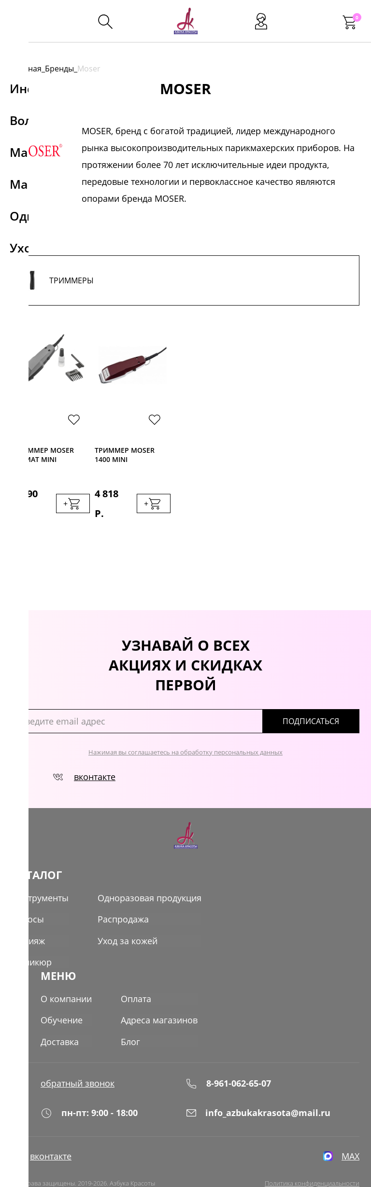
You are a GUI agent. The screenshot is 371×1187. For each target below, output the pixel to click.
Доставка (60, 1020)
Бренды (59, 68)
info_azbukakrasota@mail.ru (258, 1092)
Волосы (28, 900)
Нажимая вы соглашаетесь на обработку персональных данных (185, 732)
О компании (66, 978)
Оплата (136, 978)
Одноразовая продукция (149, 878)
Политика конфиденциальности (312, 1163)
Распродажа (123, 900)
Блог (130, 1020)
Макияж (28, 921)
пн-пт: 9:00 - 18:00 (89, 1092)
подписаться (318, 702)
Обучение (62, 999)
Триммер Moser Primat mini (44, 455)
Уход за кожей (127, 921)
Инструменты (40, 878)
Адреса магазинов (159, 999)
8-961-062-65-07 (228, 1062)
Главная (27, 68)
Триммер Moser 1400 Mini (125, 455)
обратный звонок (77, 1062)
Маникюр (32, 942)
